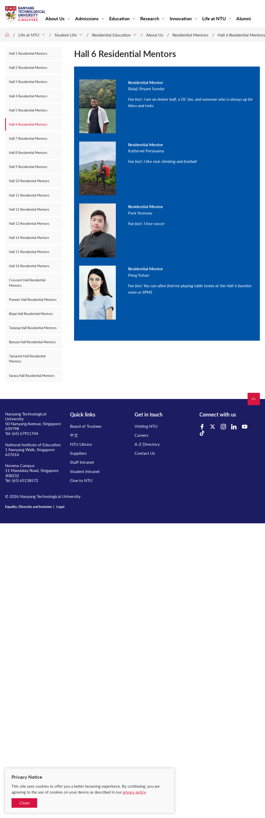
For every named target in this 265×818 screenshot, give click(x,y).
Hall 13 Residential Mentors (29, 223)
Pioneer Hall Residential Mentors (33, 300)
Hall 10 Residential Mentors (29, 181)
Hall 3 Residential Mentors (28, 82)
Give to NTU (81, 480)
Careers (141, 435)
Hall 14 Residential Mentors (29, 238)
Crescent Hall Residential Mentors (27, 282)
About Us (55, 18)
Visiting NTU (146, 426)
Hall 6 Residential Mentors (241, 34)
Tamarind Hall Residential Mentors (27, 358)
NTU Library (81, 444)
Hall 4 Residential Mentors (28, 96)
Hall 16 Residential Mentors (29, 266)
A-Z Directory (147, 444)
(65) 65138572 (25, 480)
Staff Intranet (82, 462)
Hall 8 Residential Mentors (28, 153)
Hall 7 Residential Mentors (28, 138)
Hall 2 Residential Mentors (28, 68)
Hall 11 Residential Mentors (29, 195)
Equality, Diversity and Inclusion (28, 507)
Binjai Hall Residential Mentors (31, 314)
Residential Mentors (190, 34)
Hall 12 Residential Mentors (29, 209)
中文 (74, 435)
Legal (60, 507)
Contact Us (145, 453)
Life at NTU (214, 18)
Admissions (87, 18)
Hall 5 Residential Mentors (28, 110)
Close (24, 802)
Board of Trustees (85, 426)
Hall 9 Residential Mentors (28, 167)
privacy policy (134, 792)
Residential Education (111, 34)
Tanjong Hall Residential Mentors (33, 328)
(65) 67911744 (25, 433)
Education (119, 18)
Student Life (66, 34)
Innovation (181, 18)
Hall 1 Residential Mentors (28, 53)
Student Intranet (85, 471)
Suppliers (78, 453)
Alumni (243, 18)
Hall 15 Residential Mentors (29, 252)
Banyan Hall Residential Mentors (32, 342)
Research (149, 18)
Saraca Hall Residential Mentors (32, 376)
